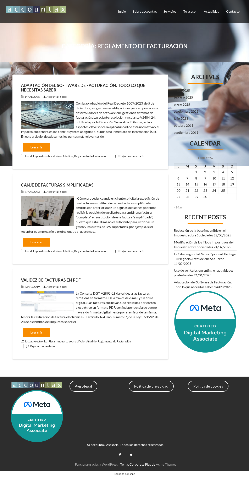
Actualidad (211, 11)
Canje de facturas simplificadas (57, 184)
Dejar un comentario (132, 156)
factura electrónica (36, 341)
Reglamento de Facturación (90, 156)
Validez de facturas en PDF (51, 279)
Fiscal (28, 156)
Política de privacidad (151, 386)
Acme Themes (166, 464)
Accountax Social (55, 96)
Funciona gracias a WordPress (96, 464)
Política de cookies (208, 386)
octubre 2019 (183, 125)
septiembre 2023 (186, 111)
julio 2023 (181, 118)
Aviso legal (83, 386)
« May (178, 207)
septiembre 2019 (186, 132)
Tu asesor (190, 11)
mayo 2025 (182, 90)
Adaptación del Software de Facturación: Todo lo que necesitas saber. (83, 87)
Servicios (170, 11)
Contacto (233, 11)
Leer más (36, 147)
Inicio (122, 11)
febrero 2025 (183, 97)
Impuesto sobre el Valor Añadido (53, 156)
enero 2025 (182, 104)
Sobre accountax (145, 11)
